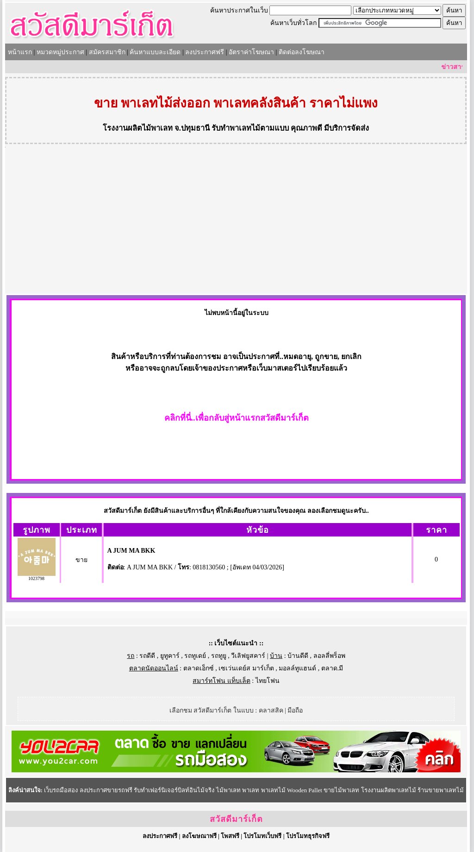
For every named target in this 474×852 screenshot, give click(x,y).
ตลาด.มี (332, 668)
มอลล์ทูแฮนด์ (297, 668)
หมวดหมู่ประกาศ (60, 52)
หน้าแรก (20, 52)
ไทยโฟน (268, 680)
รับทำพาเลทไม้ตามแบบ (250, 128)
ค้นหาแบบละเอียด (155, 52)
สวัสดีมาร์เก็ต (236, 819)
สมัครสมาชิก (107, 52)
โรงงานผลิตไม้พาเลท (138, 128)
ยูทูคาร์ (170, 655)
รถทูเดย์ (195, 655)
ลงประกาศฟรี (204, 52)
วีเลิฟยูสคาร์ (248, 655)
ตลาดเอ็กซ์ (198, 668)
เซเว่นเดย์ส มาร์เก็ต (246, 668)
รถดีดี (147, 655)
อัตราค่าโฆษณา (251, 52)
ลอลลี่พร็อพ (329, 655)
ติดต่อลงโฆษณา (301, 52)
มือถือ (295, 710)
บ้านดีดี (297, 655)
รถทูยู (218, 655)
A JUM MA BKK (131, 550)
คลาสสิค (271, 710)
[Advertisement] (236, 224)
